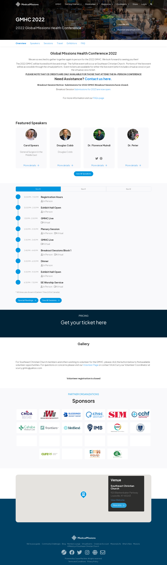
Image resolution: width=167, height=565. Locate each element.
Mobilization (91, 4)
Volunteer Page (91, 365)
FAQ (83, 43)
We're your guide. (33, 544)
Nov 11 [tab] (83, 189)
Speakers (35, 43)
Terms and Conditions (77, 561)
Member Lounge (73, 544)
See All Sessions (50, 300)
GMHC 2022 (30, 19)
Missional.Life (115, 544)
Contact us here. (98, 79)
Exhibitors (72, 43)
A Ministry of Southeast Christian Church (83, 546)
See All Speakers (83, 173)
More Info (118, 505)
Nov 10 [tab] (38, 189)
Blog (64, 544)
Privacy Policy (92, 561)
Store (135, 4)
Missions (136, 544)
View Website (118, 500)
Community (123, 4)
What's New (127, 544)
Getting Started (73, 4)
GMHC (58, 4)
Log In (144, 4)
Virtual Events (87, 544)
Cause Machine (81, 558)
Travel (60, 43)
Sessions (48, 43)
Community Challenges (51, 544)
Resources (107, 4)
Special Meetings (27, 300)
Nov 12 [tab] (128, 189)
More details (31, 165)
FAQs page (98, 98)
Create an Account (101, 544)
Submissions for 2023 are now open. (92, 89)
